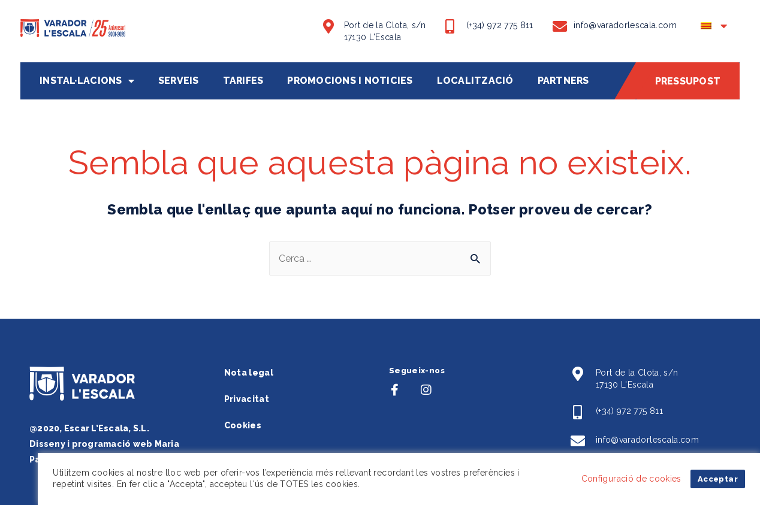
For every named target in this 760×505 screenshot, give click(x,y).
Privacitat (247, 399)
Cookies (242, 425)
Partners (563, 81)
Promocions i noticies (349, 81)
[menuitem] (714, 29)
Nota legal (249, 372)
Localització (475, 81)
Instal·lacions (87, 81)
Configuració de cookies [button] (631, 478)
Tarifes (243, 81)
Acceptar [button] (718, 478)
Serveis (178, 81)
